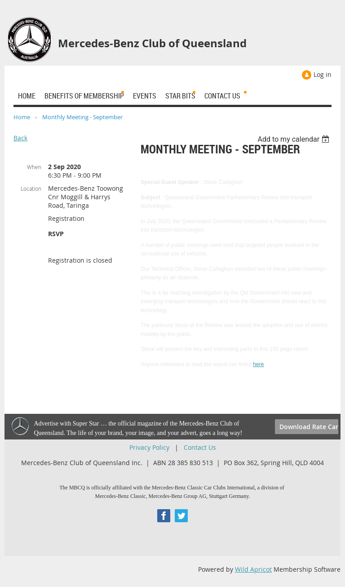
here (258, 364)
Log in (323, 74)
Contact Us (200, 447)
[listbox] (294, 139)
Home (21, 117)
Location (31, 188)
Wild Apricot (253, 569)
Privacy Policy (149, 447)
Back (20, 138)
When (34, 166)
